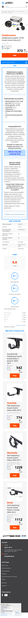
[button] (3, 24)
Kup (14, 55)
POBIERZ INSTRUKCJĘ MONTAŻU (15, 214)
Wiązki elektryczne (11, 11)
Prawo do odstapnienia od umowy (9, 576)
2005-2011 (10, 12)
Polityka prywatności (6, 568)
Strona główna (4, 11)
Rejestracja (4, 582)
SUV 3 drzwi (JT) (4, 12)
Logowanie (4, 585)
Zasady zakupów (5, 571)
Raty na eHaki (5, 565)
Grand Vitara (22, 11)
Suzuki (17, 11)
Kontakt (3, 579)
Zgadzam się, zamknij (17, 613)
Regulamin (4, 573)
